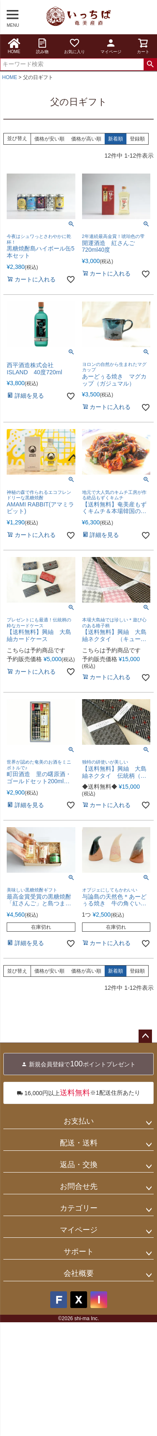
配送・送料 (79, 1143)
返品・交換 (79, 1164)
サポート (79, 1251)
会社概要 (79, 1273)
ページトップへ (145, 1036)
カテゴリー (79, 1208)
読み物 (42, 46)
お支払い (79, 1121)
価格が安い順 (49, 139)
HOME (14, 46)
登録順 (137, 139)
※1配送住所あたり (78, 1093)
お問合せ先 (79, 1186)
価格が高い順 (86, 139)
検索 (150, 64)
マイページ (110, 46)
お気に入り (74, 46)
